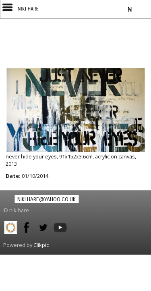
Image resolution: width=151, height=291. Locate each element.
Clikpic (41, 245)
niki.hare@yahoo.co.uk (46, 199)
